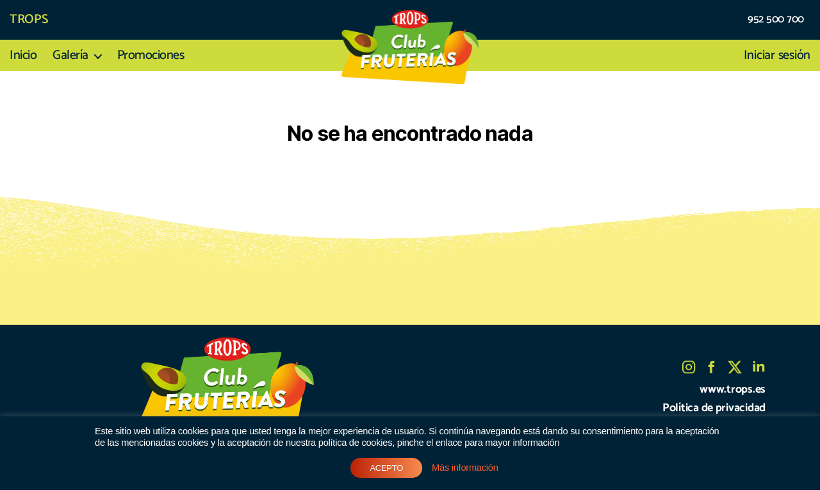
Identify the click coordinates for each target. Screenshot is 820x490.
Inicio (23, 55)
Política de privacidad (714, 408)
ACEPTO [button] (386, 468)
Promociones (150, 55)
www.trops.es (733, 389)
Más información (465, 467)
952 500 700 (776, 20)
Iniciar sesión (777, 55)
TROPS (29, 19)
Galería (70, 55)
